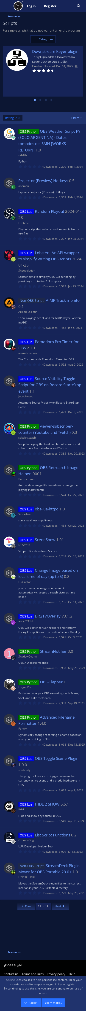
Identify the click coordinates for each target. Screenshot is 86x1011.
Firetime (23, 223)
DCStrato (24, 545)
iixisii (21, 809)
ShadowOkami (27, 656)
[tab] (35, 100)
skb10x (22, 155)
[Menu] (6, 6)
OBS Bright (13, 965)
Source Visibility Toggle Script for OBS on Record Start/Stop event (49, 385)
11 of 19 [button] (43, 906)
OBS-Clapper (51, 682)
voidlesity (24, 770)
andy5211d (25, 621)
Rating (11, 118)
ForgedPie (24, 687)
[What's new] (67, 6)
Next (60, 906)
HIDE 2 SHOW (47, 804)
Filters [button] (75, 118)
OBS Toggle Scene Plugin (56, 758)
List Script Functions (52, 835)
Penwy (22, 729)
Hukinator (24, 582)
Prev (26, 906)
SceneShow (45, 539)
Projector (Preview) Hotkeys (43, 180)
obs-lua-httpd (46, 509)
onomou (23, 186)
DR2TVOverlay (48, 616)
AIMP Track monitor (63, 300)
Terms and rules (33, 974)
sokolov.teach (27, 437)
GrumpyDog (26, 840)
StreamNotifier (53, 651)
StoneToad (25, 514)
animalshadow (27, 353)
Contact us (11, 974)
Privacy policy (56, 974)
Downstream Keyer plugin (55, 51)
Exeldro (37, 66)
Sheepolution (26, 270)
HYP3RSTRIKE (27, 877)
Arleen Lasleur (27, 312)
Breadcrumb (26, 479)
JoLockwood (25, 396)
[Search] (78, 6)
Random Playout (49, 211)
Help (72, 974)
